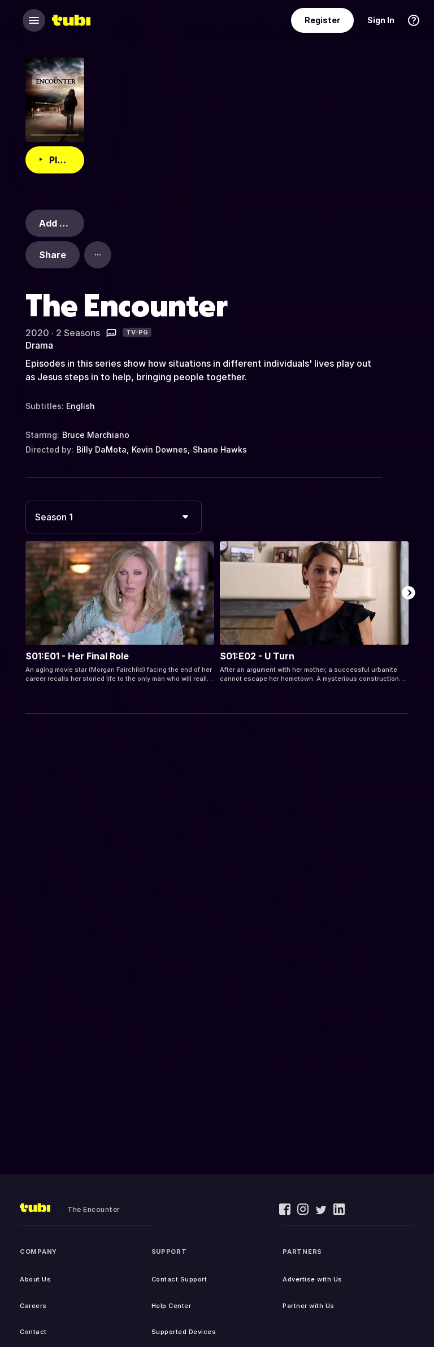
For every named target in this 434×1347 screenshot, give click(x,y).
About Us (35, 1279)
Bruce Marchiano (95, 435)
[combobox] (113, 517)
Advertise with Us (312, 1279)
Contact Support (179, 1279)
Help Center (171, 1306)
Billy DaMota (101, 449)
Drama (39, 345)
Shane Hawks (220, 449)
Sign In (380, 20)
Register (322, 20)
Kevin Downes (160, 449)
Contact (33, 1332)
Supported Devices (183, 1332)
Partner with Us (309, 1306)
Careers (33, 1306)
